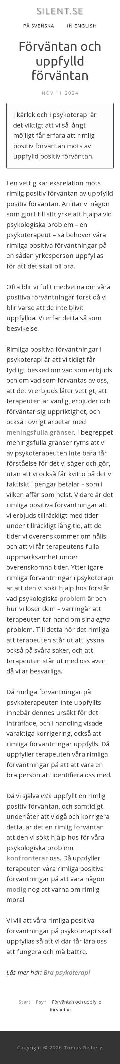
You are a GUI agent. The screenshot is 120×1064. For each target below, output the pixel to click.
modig (16, 889)
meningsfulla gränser (40, 432)
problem (72, 598)
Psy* (41, 1001)
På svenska (38, 25)
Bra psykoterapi (67, 972)
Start (24, 1001)
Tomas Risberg (83, 1047)
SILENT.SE (60, 10)
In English (82, 25)
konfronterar (27, 858)
